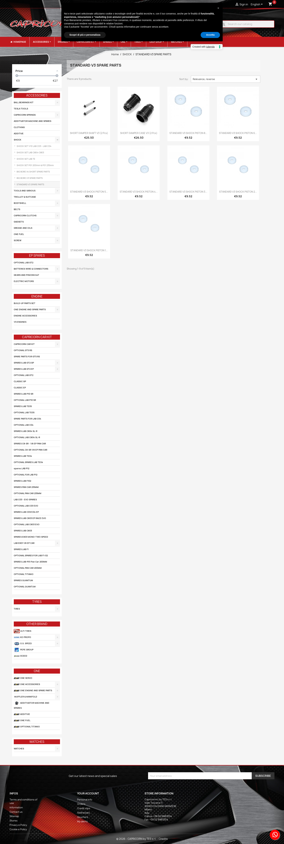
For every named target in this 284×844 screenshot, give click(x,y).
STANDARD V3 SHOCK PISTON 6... (238, 133)
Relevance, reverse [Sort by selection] (225, 79)
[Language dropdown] (257, 5)
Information (16, 807)
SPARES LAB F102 (22, 480)
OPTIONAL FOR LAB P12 (25, 474)
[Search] (247, 24)
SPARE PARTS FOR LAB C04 (27, 418)
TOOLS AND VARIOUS (24, 190)
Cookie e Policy (18, 829)
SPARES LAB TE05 (23, 406)
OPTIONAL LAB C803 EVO (26, 524)
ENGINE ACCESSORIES (25, 315)
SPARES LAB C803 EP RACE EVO (30, 518)
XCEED (20, 656)
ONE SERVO (23, 678)
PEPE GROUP (23, 650)
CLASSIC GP (20, 381)
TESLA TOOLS (21, 108)
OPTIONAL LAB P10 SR (25, 400)
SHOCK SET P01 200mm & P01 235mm (35, 165)
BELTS (17, 209)
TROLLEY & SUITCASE (25, 196)
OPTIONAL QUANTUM (25, 586)
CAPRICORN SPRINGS (25, 114)
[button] (218, 8)
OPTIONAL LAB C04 (23, 425)
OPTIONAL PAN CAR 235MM (27, 493)
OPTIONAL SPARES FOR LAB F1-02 (31, 555)
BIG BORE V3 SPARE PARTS (29, 178)
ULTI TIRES (22, 631)
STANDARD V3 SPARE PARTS (30, 184)
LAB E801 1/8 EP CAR (24, 543)
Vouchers (82, 817)
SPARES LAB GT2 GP (24, 362)
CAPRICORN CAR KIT (24, 344)
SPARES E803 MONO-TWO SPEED (31, 536)
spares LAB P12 (21, 468)
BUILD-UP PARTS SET (24, 303)
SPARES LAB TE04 (23, 456)
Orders (81, 804)
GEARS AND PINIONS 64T (26, 275)
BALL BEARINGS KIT (23, 102)
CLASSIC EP (20, 387)
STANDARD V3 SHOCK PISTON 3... (188, 191)
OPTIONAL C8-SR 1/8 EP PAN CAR (30, 449)
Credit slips (83, 808)
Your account (88, 793)
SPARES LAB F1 (21, 549)
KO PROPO (22, 637)
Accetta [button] (210, 34)
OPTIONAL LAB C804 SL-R (27, 437)
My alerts (82, 821)
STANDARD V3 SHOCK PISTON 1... (89, 250)
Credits (163, 839)
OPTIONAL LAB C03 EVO (26, 505)
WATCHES (19, 748)
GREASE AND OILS (23, 228)
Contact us (16, 811)
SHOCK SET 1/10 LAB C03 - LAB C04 (33, 146)
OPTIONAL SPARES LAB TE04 (28, 462)
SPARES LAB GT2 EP (24, 369)
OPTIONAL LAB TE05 (24, 412)
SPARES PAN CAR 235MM (26, 487)
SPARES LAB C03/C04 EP (26, 512)
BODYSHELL (20, 203)
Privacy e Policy (18, 825)
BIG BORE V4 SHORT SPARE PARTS (33, 171)
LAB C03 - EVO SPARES (25, 499)
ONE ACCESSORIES (27, 684)
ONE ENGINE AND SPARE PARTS (30, 309)
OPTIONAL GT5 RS (23, 350)
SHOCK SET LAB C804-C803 (30, 152)
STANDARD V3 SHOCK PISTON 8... (188, 133)
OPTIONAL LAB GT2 (23, 262)
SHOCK (17, 139)
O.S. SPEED (23, 643)
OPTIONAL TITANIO (23, 574)
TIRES (17, 608)
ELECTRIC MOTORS (24, 281)
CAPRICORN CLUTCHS (25, 215)
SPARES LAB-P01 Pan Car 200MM (30, 561)
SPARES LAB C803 (23, 530)
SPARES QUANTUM (23, 580)
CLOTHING (19, 127)
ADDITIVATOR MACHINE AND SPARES (32, 121)
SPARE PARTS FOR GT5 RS (27, 356)
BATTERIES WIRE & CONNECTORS (31, 268)
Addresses (83, 812)
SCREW (17, 240)
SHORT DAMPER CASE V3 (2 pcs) (138, 133)
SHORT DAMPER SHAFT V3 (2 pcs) (89, 133)
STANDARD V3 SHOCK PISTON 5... (89, 191)
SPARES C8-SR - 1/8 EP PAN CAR (30, 443)
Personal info (84, 799)
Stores (13, 820)
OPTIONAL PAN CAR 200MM (28, 568)
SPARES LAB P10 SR (23, 393)
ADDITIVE (19, 133)
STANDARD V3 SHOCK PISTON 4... (139, 191)
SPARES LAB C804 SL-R (25, 431)
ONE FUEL (19, 234)
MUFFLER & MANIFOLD (25, 696)
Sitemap (14, 816)
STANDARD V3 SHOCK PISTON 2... (238, 191)
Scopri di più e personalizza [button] (84, 34)
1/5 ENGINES (20, 321)
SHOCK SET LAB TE (25, 158)
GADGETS (19, 221)
